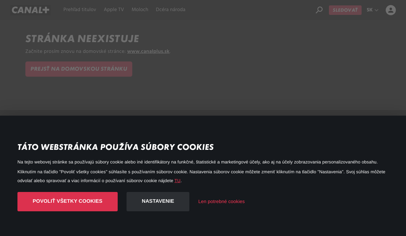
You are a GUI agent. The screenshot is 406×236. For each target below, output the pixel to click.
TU (177, 180)
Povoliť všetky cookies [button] (67, 201)
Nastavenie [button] (158, 201)
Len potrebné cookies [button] (221, 201)
